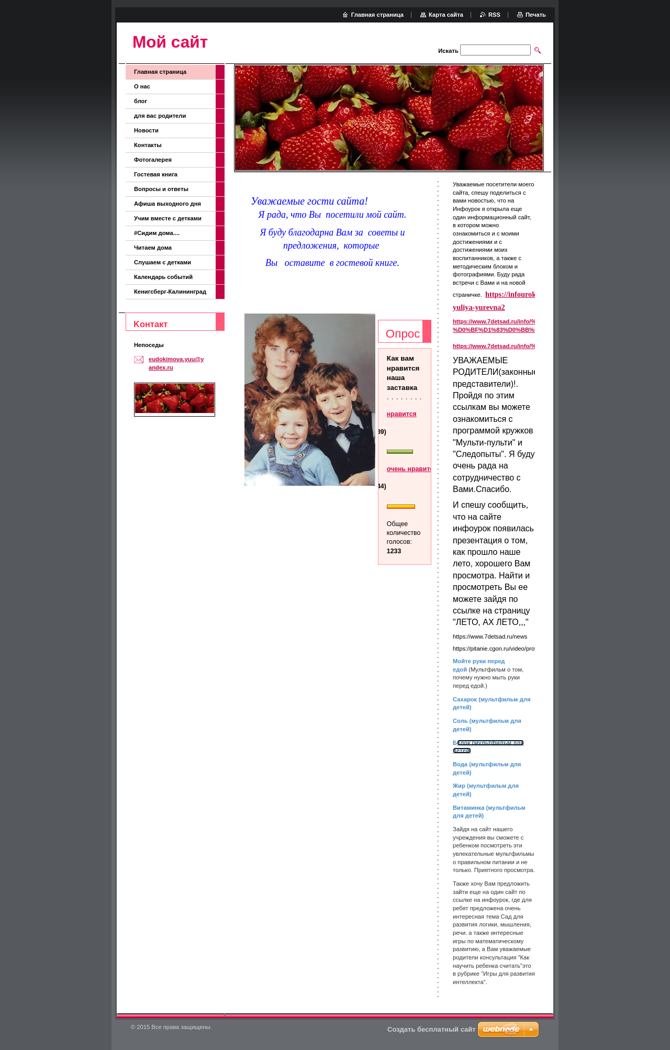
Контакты (148, 145)
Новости (146, 130)
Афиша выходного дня (167, 203)
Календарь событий (163, 277)
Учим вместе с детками (168, 218)
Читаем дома (153, 247)
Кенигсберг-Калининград (170, 291)
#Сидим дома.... (157, 233)
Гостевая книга (155, 174)
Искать (448, 51)
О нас (142, 86)
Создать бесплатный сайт (431, 1029)
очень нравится (412, 469)
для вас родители (160, 116)
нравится (402, 414)
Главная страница (160, 72)
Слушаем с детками (162, 262)
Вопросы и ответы (161, 189)
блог (140, 101)
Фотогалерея (153, 160)
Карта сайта (446, 15)
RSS (494, 15)
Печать (536, 15)
